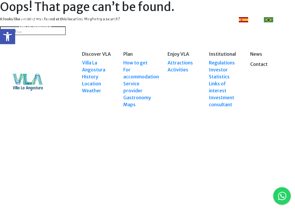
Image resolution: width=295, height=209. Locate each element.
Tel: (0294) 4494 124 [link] (266, 154)
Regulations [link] (222, 63)
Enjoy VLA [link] (167, 19)
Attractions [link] (180, 63)
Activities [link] (178, 70)
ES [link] (247, 20)
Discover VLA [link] (86, 19)
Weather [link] (91, 90)
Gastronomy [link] (137, 97)
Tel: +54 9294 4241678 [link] (265, 160)
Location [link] (91, 84)
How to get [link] (135, 63)
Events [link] (193, 19)
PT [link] (272, 20)
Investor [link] (218, 70)
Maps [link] (129, 104)
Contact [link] (217, 19)
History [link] (90, 77)
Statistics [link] (219, 77)
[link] (7, 36)
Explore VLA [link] (139, 19)
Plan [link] (113, 19)
